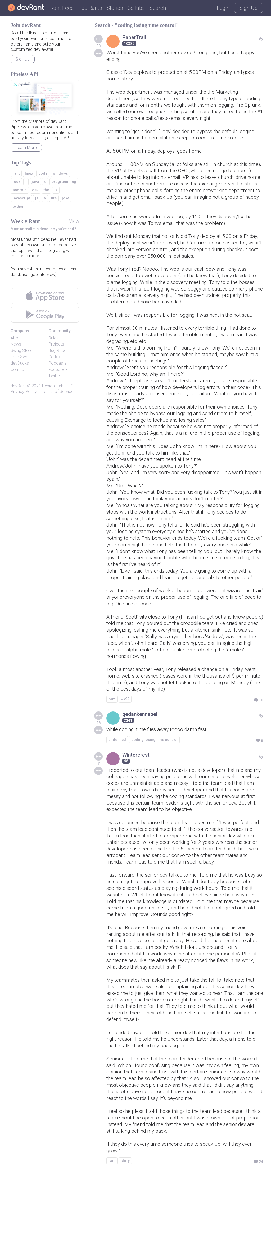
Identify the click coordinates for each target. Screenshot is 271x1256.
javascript (21, 198)
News (16, 344)
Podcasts (57, 363)
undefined (117, 785)
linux (29, 173)
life (54, 198)
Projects (56, 344)
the (46, 190)
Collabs (136, 8)
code (42, 173)
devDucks (20, 363)
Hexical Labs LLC (57, 385)
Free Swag (21, 356)
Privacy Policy (24, 391)
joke (65, 198)
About (16, 338)
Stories (115, 8)
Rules (53, 338)
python (18, 206)
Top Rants (90, 8)
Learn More (26, 147)
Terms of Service (58, 391)
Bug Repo (57, 350)
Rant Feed (62, 8)
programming (64, 181)
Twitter (54, 375)
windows (60, 173)
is (55, 190)
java (35, 181)
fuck (16, 181)
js (36, 198)
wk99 (125, 744)
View (74, 221)
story (125, 1238)
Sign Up (249, 8)
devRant (18, 385)
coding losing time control (154, 785)
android (20, 190)
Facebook (58, 369)
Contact (18, 369)
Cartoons (57, 356)
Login (223, 8)
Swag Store (22, 350)
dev (35, 190)
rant (112, 744)
